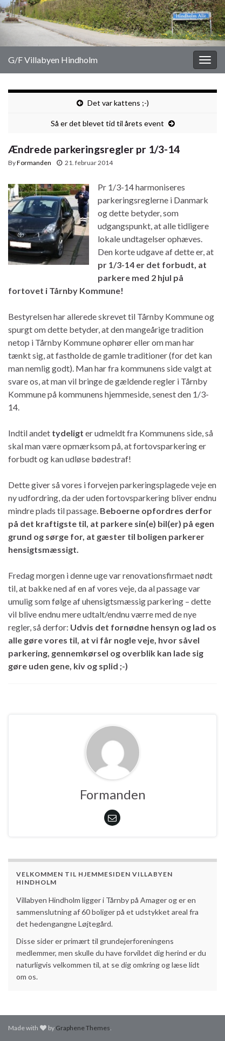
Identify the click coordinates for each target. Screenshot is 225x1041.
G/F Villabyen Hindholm (53, 59)
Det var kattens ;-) (118, 102)
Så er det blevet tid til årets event (107, 123)
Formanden (34, 163)
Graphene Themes (83, 1028)
